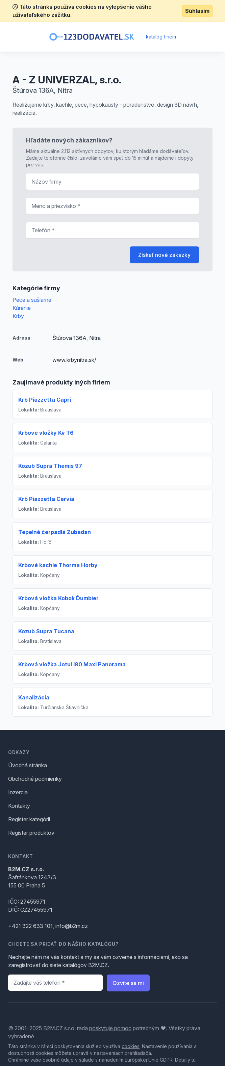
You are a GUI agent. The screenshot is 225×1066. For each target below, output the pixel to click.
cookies (131, 1046)
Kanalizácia (33, 697)
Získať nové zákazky (164, 254)
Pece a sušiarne (31, 299)
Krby (18, 316)
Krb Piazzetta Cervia (46, 499)
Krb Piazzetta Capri (44, 399)
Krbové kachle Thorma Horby (58, 565)
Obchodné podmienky (35, 778)
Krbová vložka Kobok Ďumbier (58, 598)
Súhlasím (197, 10)
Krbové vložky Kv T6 (46, 432)
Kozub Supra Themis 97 (50, 465)
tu (194, 1060)
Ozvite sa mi (128, 983)
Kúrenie (21, 307)
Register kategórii (29, 819)
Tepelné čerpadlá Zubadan (54, 532)
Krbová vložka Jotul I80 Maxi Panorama (72, 664)
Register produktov (31, 832)
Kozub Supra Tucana (46, 631)
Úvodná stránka (27, 765)
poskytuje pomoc (110, 1028)
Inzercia (18, 792)
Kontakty (19, 805)
